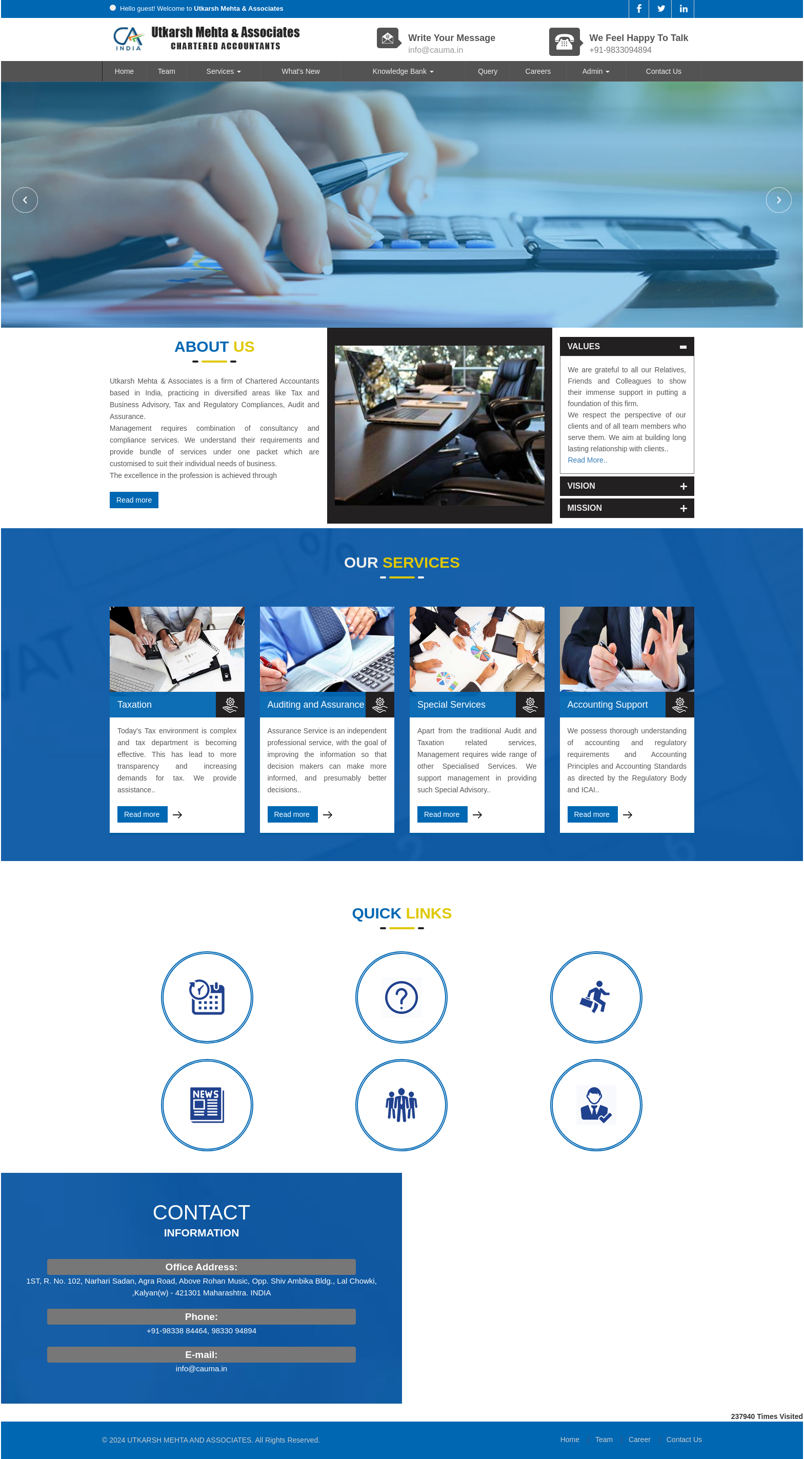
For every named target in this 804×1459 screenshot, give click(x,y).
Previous (25, 200)
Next (779, 200)
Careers (538, 71)
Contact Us (663, 71)
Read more (149, 500)
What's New (300, 71)
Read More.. (572, 460)
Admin (596, 71)
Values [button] (568, 346)
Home (124, 71)
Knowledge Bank (403, 71)
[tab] (612, 346)
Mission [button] (569, 508)
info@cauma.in (435, 50)
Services (224, 71)
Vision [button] (566, 486)
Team (166, 71)
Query (487, 71)
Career (640, 1439)
